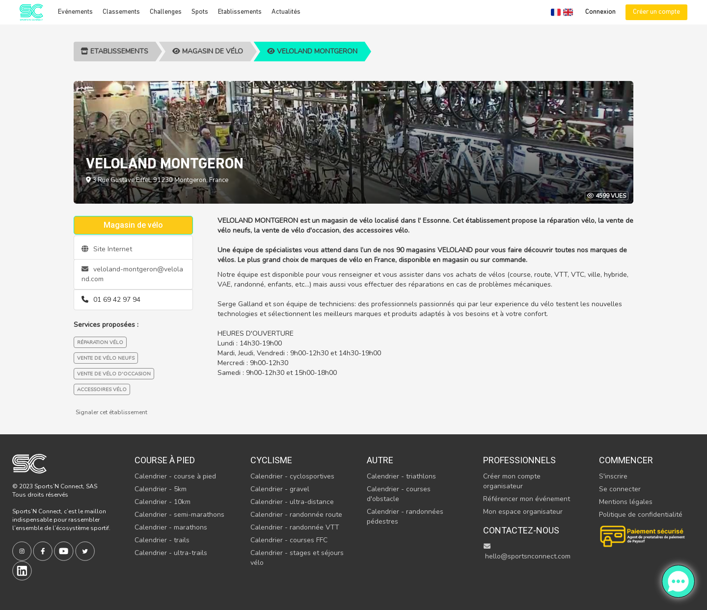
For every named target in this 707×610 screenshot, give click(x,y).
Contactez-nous (521, 530)
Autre (380, 460)
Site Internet (107, 249)
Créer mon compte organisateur (512, 481)
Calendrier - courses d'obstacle (399, 494)
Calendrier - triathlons (401, 476)
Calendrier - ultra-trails (171, 552)
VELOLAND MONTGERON (312, 51)
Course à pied (165, 460)
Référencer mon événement (526, 499)
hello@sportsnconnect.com (527, 552)
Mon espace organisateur (523, 511)
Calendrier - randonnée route (296, 514)
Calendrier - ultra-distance (292, 501)
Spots (199, 12)
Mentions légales (626, 501)
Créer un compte (656, 12)
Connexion (600, 12)
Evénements (75, 12)
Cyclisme (271, 460)
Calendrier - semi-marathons (179, 514)
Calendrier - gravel (279, 489)
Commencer (626, 460)
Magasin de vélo (207, 51)
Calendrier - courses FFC (288, 540)
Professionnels (519, 460)
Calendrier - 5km (161, 489)
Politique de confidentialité (640, 514)
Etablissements (240, 12)
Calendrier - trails (162, 540)
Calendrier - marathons (171, 527)
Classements (121, 12)
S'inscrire (613, 476)
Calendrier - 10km (162, 501)
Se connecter (620, 489)
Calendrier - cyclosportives (292, 476)
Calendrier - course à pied (175, 476)
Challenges (166, 12)
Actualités (286, 12)
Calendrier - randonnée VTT (294, 527)
